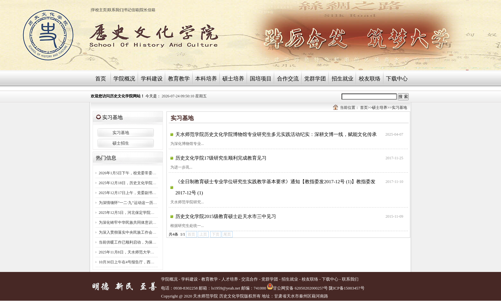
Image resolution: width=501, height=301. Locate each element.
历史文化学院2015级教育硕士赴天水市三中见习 (225, 216)
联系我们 (115, 10)
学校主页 (99, 10)
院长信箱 (147, 10)
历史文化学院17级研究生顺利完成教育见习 (220, 158)
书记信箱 (131, 10)
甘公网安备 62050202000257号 (297, 288)
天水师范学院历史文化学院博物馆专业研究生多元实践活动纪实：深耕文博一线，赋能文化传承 (276, 134)
